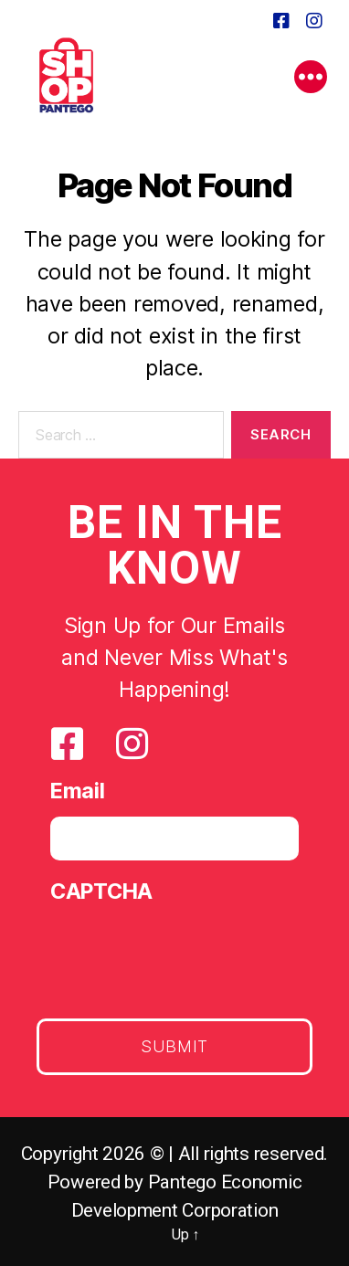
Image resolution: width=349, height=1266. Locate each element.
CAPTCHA (101, 891)
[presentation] (189, 953)
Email (77, 790)
